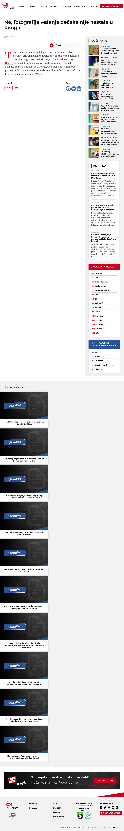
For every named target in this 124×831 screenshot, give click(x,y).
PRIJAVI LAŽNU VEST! (111, 6)
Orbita (43, 6)
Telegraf (99, 303)
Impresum (34, 804)
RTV (97, 333)
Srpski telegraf (101, 282)
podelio (40, 52)
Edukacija (92, 6)
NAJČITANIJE (98, 40)
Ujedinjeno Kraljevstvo (105, 365)
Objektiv (99, 316)
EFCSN (84, 811)
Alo (96, 278)
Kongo (8, 88)
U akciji (33, 6)
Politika (99, 320)
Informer (98, 273)
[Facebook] (68, 88)
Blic (96, 295)
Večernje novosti (102, 290)
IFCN (87, 808)
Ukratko (55, 6)
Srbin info (99, 307)
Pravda (99, 329)
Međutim (66, 6)
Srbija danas (100, 286)
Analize (22, 6)
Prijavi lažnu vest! (110, 813)
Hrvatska (99, 361)
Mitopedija (79, 6)
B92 (97, 299)
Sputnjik (99, 324)
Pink (98, 312)
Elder (112, 827)
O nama (33, 808)
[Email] (79, 88)
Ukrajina (98, 369)
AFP (56, 59)
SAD (16, 88)
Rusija (97, 356)
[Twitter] (73, 88)
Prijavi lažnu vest (105, 780)
